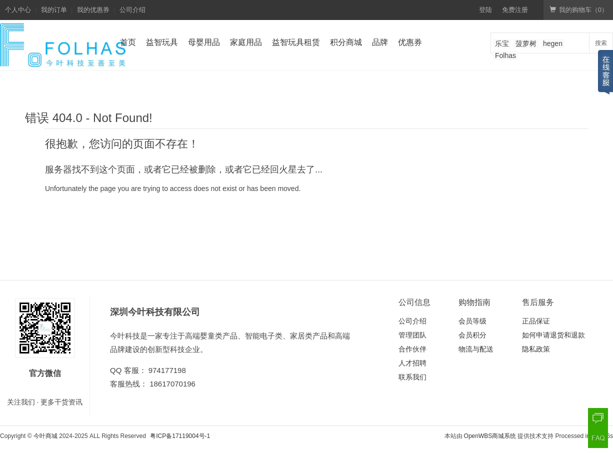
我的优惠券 (93, 10)
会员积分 (472, 335)
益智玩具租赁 (296, 42)
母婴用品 (204, 42)
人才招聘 (412, 363)
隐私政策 (536, 349)
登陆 (485, 10)
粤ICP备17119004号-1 (180, 436)
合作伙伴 (412, 349)
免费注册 (515, 10)
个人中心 (18, 10)
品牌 (380, 42)
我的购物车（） (579, 10)
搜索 (601, 43)
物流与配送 (476, 349)
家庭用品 (246, 42)
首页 (128, 42)
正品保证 (536, 321)
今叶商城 (46, 436)
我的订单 (54, 10)
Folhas (505, 56)
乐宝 (502, 44)
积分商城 (346, 42)
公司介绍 (133, 10)
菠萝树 (526, 44)
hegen (552, 44)
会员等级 (472, 321)
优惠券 (410, 42)
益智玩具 (162, 42)
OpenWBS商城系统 (490, 436)
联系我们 (412, 377)
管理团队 (412, 335)
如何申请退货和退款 (553, 335)
